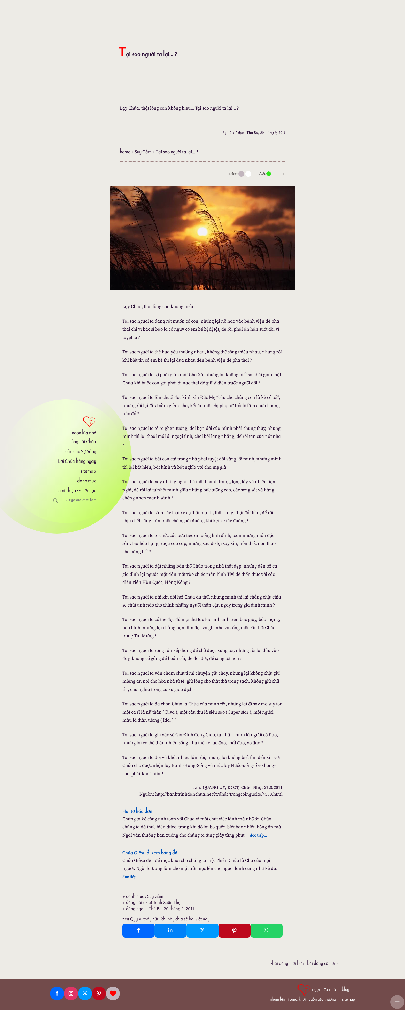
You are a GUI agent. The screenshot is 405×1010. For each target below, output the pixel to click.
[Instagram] (71, 993)
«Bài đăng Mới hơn (287, 963)
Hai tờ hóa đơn (137, 811)
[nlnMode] (273, 173)
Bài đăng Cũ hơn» (322, 963)
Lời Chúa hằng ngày (77, 461)
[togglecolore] (248, 174)
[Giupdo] (113, 993)
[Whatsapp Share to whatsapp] (267, 931)
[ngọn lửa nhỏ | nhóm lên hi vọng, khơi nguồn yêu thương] (303, 992)
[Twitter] (85, 993)
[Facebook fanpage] (57, 993)
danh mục (86, 480)
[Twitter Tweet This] (202, 931)
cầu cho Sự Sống (80, 451)
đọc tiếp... (258, 835)
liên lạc (89, 490)
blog (345, 989)
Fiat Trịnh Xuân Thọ (163, 902)
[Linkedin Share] (170, 931)
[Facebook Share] (138, 931)
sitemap (88, 471)
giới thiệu (67, 490)
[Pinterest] (99, 993)
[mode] (241, 174)
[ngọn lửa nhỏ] (73, 425)
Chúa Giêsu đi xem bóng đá (149, 852)
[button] (397, 1002)
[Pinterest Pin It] (235, 931)
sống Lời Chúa (82, 441)
